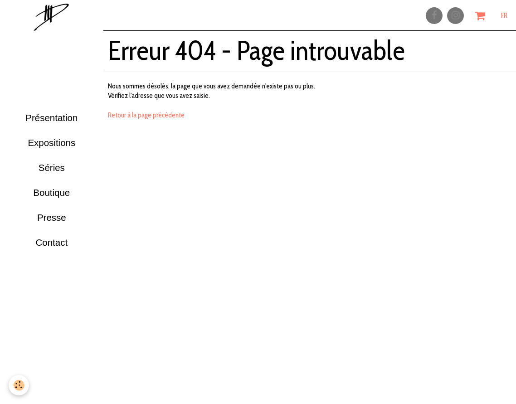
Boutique (51, 199)
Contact (52, 255)
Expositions (52, 143)
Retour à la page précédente (146, 121)
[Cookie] (19, 385)
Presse (51, 227)
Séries (51, 171)
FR (504, 17)
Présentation (52, 115)
